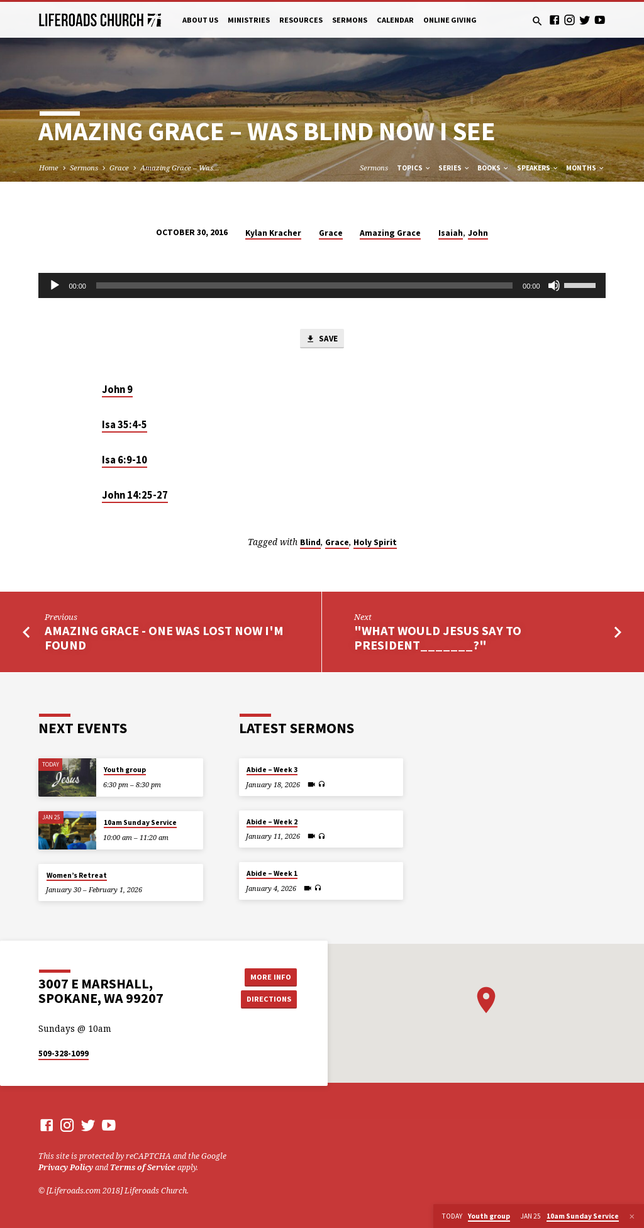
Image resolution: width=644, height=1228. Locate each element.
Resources (301, 20)
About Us (200, 20)
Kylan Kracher (273, 233)
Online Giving (450, 20)
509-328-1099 (63, 1053)
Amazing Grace (390, 233)
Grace (119, 167)
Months (585, 167)
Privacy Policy (65, 1167)
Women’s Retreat (77, 875)
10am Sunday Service (140, 822)
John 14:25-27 (135, 495)
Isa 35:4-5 (124, 424)
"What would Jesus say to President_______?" (437, 637)
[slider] (304, 285)
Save (321, 339)
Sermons (349, 20)
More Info (268, 976)
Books (493, 167)
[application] (321, 285)
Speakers (538, 167)
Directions (268, 999)
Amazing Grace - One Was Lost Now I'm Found (164, 637)
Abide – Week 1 (272, 873)
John (478, 233)
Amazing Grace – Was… (179, 167)
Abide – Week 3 (272, 769)
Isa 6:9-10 (124, 460)
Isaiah (450, 233)
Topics (414, 167)
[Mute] (554, 285)
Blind (310, 542)
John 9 (117, 389)
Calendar (395, 20)
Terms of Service (142, 1167)
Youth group (125, 769)
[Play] (54, 285)
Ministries (249, 20)
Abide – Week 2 (272, 821)
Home (48, 167)
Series (454, 167)
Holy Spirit (375, 542)
